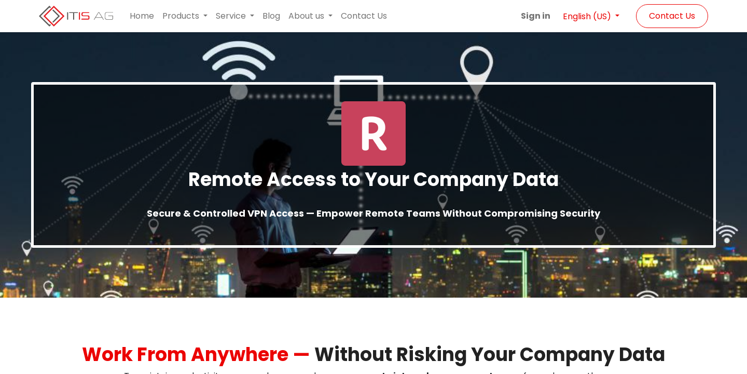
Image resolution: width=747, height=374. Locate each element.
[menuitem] (142, 16)
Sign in (535, 16)
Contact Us (672, 16)
